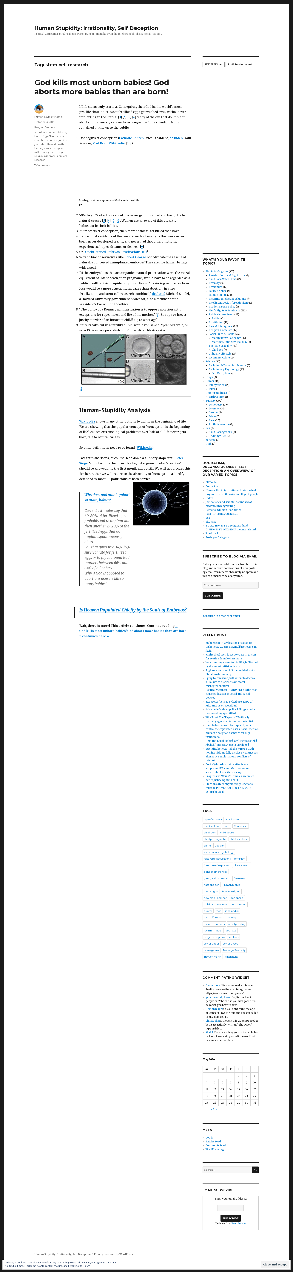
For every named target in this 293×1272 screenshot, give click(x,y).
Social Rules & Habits (221, 334)
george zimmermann (217, 878)
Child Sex (217, 349)
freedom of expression (218, 865)
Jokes (212, 389)
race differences (214, 917)
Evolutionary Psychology (224, 369)
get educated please (218, 997)
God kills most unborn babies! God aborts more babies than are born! (101, 87)
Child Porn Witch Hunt (222, 279)
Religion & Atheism (45, 127)
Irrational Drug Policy (222, 306)
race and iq (232, 910)
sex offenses (230, 943)
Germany (239, 878)
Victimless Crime (219, 357)
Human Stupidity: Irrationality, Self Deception (96, 28)
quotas (208, 910)
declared (158, 294)
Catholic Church (131, 138)
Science (210, 361)
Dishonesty (216, 404)
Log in (209, 1137)
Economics (215, 287)
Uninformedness (216, 393)
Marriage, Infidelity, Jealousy (229, 342)
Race (212, 420)
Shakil (209, 1032)
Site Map (211, 521)
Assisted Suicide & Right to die (227, 275)
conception (51, 140)
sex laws (233, 937)
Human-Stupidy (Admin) (48, 116)
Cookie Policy (82, 1266)
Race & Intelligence (221, 326)
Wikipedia (117, 143)
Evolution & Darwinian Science (227, 365)
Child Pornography (220, 432)
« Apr (213, 1109)
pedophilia (236, 897)
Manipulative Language (226, 338)
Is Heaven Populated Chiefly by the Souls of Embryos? (132, 610)
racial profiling (236, 923)
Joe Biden (176, 138)
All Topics (212, 482)
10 (128, 143)
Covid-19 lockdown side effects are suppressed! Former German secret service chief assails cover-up (228, 768)
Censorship (240, 825)
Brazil (226, 825)
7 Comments (42, 165)
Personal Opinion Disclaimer (223, 510)
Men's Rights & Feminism (224, 310)
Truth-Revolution (219, 424)
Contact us (212, 486)
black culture (212, 825)
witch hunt (231, 956)
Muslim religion (231, 891)
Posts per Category (217, 537)
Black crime (233, 819)
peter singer (57, 151)
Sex (208, 428)
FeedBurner (238, 1223)
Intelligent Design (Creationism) (229, 302)
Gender (213, 412)
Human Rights (217, 294)
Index (209, 498)
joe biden (40, 144)
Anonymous (213, 985)
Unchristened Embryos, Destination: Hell (116, 252)
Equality (211, 400)
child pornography (215, 839)
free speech (242, 865)
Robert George (135, 257)
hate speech (211, 884)
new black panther (215, 897)
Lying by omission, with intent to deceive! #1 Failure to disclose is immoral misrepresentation (231, 682)
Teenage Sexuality (220, 345)
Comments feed (216, 1145)
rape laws (230, 930)
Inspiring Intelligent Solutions (227, 298)
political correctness (216, 904)
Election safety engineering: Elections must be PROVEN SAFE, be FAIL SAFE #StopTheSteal (229, 787)
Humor (210, 381)
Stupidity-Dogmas (217, 271)
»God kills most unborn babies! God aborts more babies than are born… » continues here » (134, 631)
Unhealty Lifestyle (220, 353)
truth (209, 443)
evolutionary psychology (219, 852)
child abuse (227, 832)
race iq (231, 917)
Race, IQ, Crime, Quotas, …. (222, 513)
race (218, 910)
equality (219, 845)
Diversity (214, 283)
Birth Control (216, 396)
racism (208, 930)
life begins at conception (49, 148)
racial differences (214, 923)
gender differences (215, 871)
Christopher (213, 1020)
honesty (210, 440)
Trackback (212, 533)
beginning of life (44, 136)
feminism (239, 858)
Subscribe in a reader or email (221, 616)
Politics (216, 318)
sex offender (211, 943)
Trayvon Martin (212, 956)
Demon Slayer (214, 1009)
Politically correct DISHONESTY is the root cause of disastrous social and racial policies (231, 693)
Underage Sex (217, 436)
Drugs (209, 377)
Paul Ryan (100, 143)
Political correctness (221, 314)
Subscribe (213, 595)
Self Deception (221, 373)
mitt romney (41, 151)
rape (218, 930)
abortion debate (56, 132)
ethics (63, 140)
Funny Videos (217, 385)
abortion (39, 132)
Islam (212, 416)
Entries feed (213, 1141)
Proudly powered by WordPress (113, 1254)
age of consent (213, 819)
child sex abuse (239, 839)
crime (207, 845)
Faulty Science (217, 291)
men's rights (211, 891)
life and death (55, 144)
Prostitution (216, 322)
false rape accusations (217, 858)
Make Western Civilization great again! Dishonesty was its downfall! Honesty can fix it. (231, 646)
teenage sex (211, 950)
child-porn (210, 832)
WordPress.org (215, 1149)
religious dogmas (44, 155)
